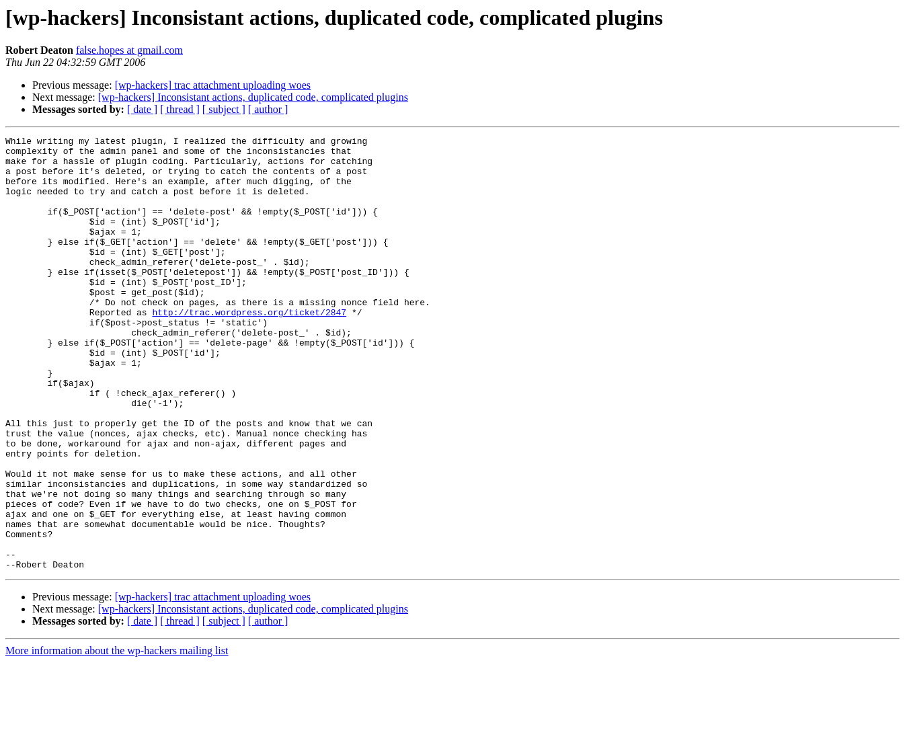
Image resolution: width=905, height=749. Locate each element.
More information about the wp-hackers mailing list (116, 737)
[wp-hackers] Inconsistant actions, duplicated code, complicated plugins (253, 97)
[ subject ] (223, 109)
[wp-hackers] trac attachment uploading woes (213, 85)
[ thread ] (180, 109)
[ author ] (268, 109)
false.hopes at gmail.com (129, 50)
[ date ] (142, 109)
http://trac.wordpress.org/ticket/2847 (249, 348)
